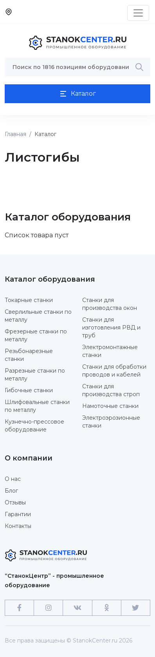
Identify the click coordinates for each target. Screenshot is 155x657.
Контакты (18, 526)
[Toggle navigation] (138, 13)
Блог (11, 490)
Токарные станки (29, 300)
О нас (13, 478)
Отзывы (15, 502)
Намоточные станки (110, 405)
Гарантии (18, 514)
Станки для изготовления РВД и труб (111, 327)
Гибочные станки (29, 390)
